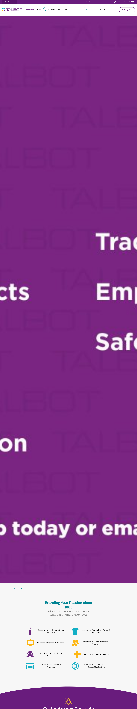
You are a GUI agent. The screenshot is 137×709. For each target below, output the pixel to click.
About (99, 10)
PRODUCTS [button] (30, 10)
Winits (114, 10)
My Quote (127, 10)
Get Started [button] (9, 2)
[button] (45, 9)
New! (39, 10)
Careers (106, 10)
